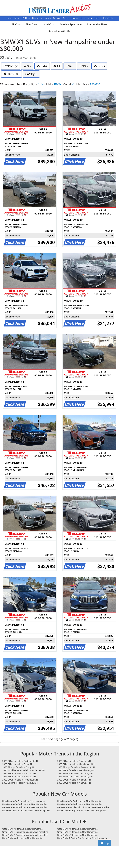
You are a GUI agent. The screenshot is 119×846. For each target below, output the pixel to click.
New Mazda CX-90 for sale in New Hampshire (79, 804)
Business (37, 18)
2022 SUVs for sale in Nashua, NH (74, 783)
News (17, 18)
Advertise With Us (59, 31)
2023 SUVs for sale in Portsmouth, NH (20, 779)
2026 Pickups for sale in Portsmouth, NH (76, 767)
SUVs (99, 66)
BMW (42, 66)
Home (9, 18)
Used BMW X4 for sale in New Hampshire (22, 838)
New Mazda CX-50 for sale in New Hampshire (79, 801)
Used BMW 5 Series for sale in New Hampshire (25, 835)
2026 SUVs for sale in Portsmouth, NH (20, 761)
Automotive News (97, 24)
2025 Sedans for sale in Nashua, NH (75, 773)
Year (27, 66)
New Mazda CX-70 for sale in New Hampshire (24, 807)
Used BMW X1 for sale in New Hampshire (77, 832)
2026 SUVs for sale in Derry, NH (17, 764)
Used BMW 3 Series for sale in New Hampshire (25, 832)
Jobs (83, 18)
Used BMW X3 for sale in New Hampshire (22, 829)
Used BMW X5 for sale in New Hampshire (77, 829)
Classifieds (107, 18)
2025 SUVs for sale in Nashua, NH (19, 773)
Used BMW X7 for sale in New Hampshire (77, 835)
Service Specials (71, 24)
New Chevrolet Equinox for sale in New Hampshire (81, 810)
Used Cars (49, 24)
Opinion (57, 18)
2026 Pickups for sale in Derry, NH (18, 767)
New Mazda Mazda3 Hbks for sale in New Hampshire (83, 807)
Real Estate (94, 18)
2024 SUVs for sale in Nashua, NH (19, 776)
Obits (66, 18)
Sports (48, 18)
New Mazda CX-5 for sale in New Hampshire (23, 801)
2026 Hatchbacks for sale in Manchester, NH (23, 770)
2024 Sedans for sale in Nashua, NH (75, 776)
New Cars (31, 24)
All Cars (16, 24)
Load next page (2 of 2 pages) (59, 739)
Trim (70, 66)
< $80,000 (11, 74)
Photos (75, 18)
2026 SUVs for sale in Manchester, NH (76, 764)
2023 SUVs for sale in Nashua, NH (74, 779)
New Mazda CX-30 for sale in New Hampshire (24, 804)
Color (83, 66)
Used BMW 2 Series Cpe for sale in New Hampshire (82, 838)
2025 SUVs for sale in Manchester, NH (76, 770)
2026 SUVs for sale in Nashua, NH (74, 761)
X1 (56, 66)
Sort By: (31, 74)
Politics (26, 18)
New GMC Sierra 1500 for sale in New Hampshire (26, 810)
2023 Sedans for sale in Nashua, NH (19, 783)
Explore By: (10, 66)
